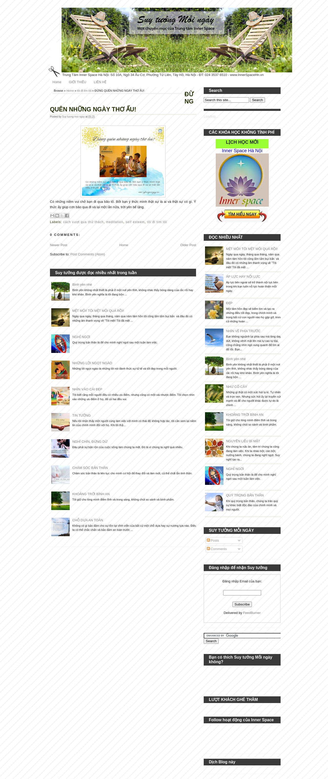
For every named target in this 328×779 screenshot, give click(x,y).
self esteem (135, 222)
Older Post (188, 245)
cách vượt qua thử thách (83, 222)
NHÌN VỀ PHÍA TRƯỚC (243, 331)
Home (57, 82)
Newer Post (58, 245)
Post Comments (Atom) (87, 254)
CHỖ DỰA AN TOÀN (87, 520)
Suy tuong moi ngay (73, 116)
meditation (114, 222)
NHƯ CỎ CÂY (236, 387)
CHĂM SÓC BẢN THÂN (90, 468)
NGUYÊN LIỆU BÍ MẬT (243, 441)
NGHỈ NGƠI (81, 337)
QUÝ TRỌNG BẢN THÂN (245, 495)
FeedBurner (252, 613)
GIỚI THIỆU (77, 82)
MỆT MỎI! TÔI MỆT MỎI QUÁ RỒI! (98, 311)
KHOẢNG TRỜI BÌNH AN (91, 494)
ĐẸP (229, 303)
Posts (213, 540)
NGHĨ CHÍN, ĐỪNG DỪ (89, 442)
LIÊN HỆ (100, 82)
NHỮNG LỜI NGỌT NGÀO (92, 363)
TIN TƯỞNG (81, 415)
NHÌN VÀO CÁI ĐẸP (87, 389)
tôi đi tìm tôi (84, 90)
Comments (217, 549)
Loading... (211, 116)
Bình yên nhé (82, 284)
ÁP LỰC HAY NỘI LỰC (243, 276)
